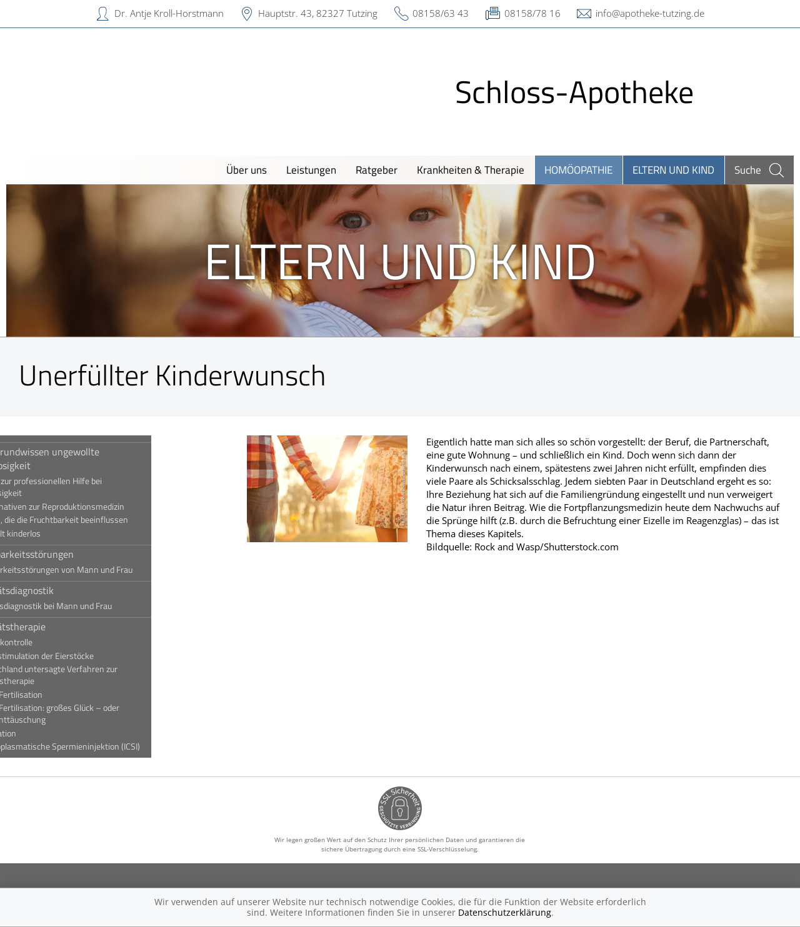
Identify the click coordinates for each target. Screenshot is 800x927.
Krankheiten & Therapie (470, 169)
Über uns (246, 169)
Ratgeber (377, 169)
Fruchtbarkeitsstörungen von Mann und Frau (103, 569)
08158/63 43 (440, 13)
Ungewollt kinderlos (57, 533)
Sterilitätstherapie (60, 626)
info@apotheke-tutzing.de (650, 13)
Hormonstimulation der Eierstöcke (84, 656)
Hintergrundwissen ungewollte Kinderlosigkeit (87, 458)
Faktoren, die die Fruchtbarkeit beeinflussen (101, 519)
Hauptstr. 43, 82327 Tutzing (318, 13)
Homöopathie (578, 169)
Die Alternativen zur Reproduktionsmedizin (99, 506)
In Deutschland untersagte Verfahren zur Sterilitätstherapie (96, 675)
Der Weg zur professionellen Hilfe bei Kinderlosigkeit (88, 487)
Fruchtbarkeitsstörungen (74, 554)
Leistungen (311, 169)
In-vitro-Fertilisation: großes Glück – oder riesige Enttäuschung (97, 713)
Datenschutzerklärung (504, 912)
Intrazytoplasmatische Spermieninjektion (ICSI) (107, 746)
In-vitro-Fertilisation (58, 694)
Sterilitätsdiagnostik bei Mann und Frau (93, 606)
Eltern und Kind (673, 169)
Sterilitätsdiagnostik (64, 590)
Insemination (45, 733)
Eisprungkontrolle (53, 642)
